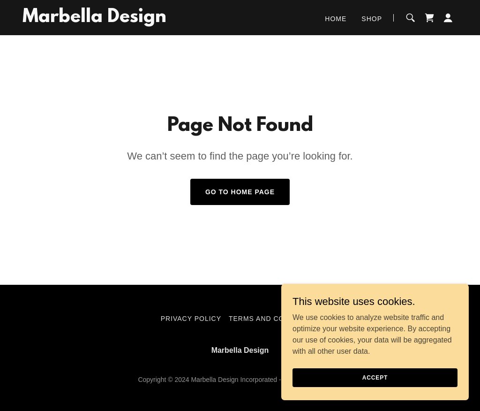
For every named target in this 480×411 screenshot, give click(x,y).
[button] (448, 17)
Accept (375, 377)
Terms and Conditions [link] (274, 318)
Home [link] (335, 19)
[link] (94, 19)
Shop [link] (371, 19)
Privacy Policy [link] (191, 318)
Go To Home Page (240, 192)
